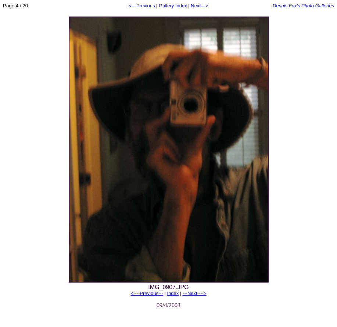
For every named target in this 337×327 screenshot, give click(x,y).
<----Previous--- (146, 293)
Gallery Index (173, 5)
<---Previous (142, 5)
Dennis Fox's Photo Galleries (303, 5)
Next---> (199, 5)
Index (173, 293)
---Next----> (195, 293)
